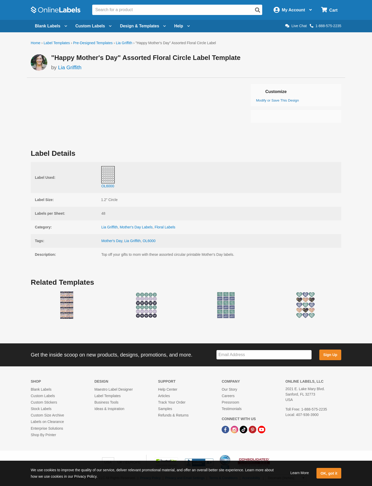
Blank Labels (41, 389)
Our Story (229, 389)
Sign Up (330, 355)
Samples (165, 409)
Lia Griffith (124, 43)
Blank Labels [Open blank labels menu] (51, 26)
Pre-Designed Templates (93, 43)
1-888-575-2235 (325, 26)
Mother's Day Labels (136, 227)
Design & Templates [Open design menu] (143, 26)
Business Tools (106, 402)
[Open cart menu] (329, 10)
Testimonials (232, 409)
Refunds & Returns (173, 415)
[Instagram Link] (235, 429)
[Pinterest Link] (253, 429)
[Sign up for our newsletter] (264, 355)
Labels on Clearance (47, 422)
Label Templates (57, 43)
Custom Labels (43, 396)
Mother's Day (111, 241)
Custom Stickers (44, 402)
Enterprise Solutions (47, 428)
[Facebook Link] (226, 429)
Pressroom (230, 402)
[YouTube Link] (261, 429)
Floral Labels (164, 227)
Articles (164, 396)
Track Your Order (171, 402)
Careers (228, 396)
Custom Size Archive (47, 415)
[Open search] (257, 10)
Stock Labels (41, 409)
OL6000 (149, 241)
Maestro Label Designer (113, 389)
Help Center (167, 389)
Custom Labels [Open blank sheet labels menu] (93, 26)
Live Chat (296, 26)
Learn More (299, 473)
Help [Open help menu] (182, 26)
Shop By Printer (43, 435)
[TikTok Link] (244, 429)
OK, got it (329, 473)
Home (35, 43)
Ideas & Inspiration (109, 409)
